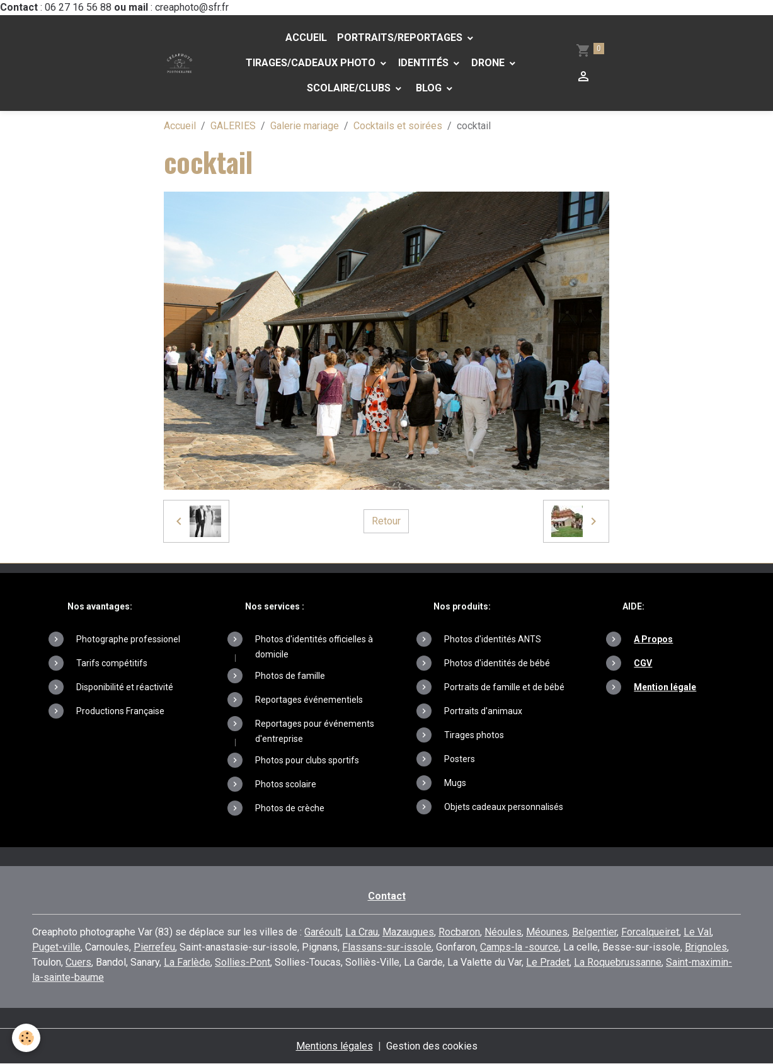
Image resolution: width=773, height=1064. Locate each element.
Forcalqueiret (650, 932)
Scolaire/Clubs (350, 88)
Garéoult (322, 932)
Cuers (78, 962)
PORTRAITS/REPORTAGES (401, 37)
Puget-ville (56, 947)
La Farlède (187, 962)
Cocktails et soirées (397, 126)
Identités (424, 63)
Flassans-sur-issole (387, 947)
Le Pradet (548, 962)
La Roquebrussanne (617, 962)
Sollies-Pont (242, 962)
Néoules (503, 932)
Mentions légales (334, 1046)
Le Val (697, 932)
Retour (386, 521)
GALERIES (233, 126)
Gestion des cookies (432, 1046)
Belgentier (594, 932)
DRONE (489, 63)
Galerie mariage (304, 126)
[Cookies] (27, 1038)
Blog (428, 88)
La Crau (361, 932)
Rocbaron (459, 932)
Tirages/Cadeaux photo (310, 63)
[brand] (179, 62)
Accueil (306, 37)
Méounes (547, 932)
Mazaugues (408, 932)
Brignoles (706, 947)
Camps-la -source (519, 947)
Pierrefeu (154, 947)
